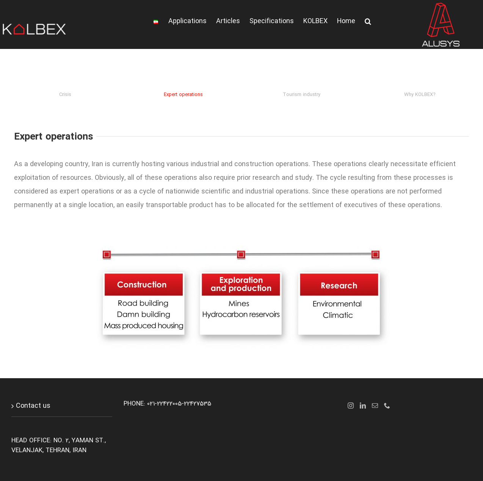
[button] (368, 21)
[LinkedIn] (363, 405)
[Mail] (375, 405)
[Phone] (387, 405)
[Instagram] (351, 405)
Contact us (33, 406)
